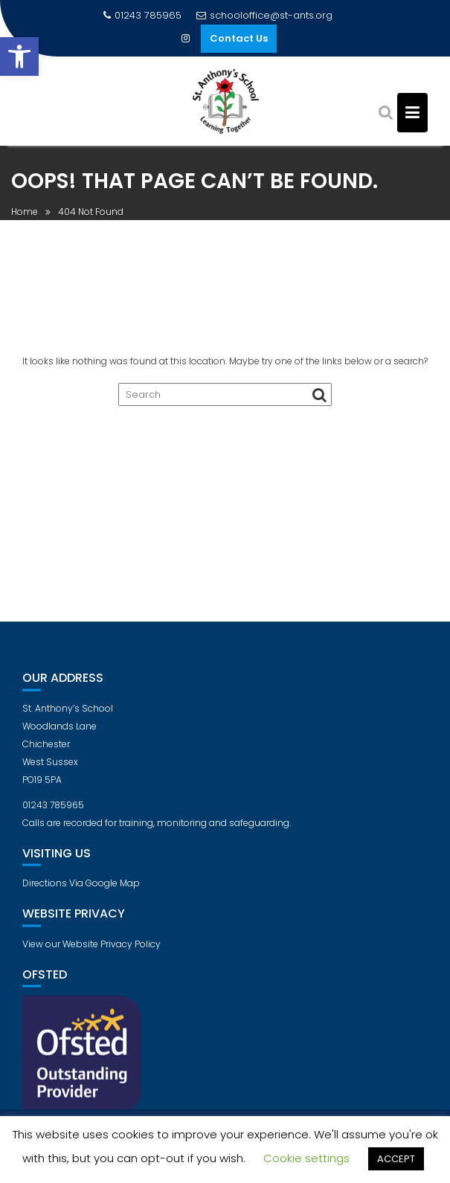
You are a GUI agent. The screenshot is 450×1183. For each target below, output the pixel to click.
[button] (19, 56)
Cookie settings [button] (306, 1158)
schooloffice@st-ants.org (264, 15)
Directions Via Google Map (81, 891)
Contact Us (239, 38)
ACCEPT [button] (396, 1159)
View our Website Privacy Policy (91, 952)
